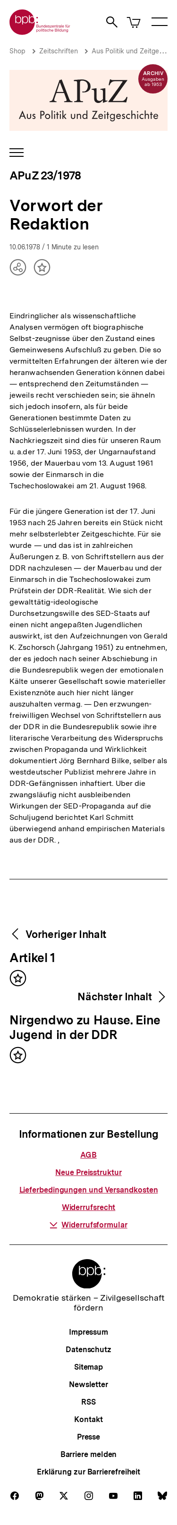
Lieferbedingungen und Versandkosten (88, 1189)
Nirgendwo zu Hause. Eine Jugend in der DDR (84, 1028)
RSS (88, 1401)
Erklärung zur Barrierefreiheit (88, 1471)
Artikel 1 (32, 958)
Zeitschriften (58, 51)
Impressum (88, 1332)
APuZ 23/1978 (45, 175)
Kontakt (88, 1419)
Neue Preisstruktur (88, 1172)
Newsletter (88, 1384)
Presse (88, 1436)
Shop (17, 51)
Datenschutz (88, 1349)
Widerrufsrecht (89, 1207)
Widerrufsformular (88, 1224)
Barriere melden (88, 1454)
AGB (88, 1154)
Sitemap (88, 1367)
